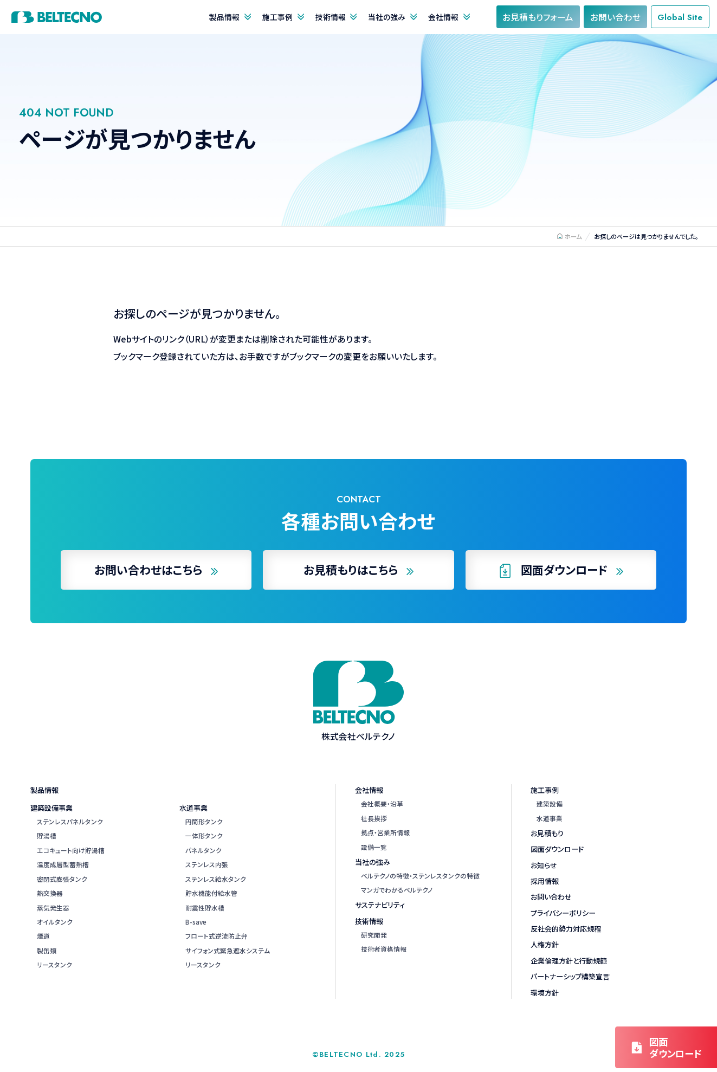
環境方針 (545, 992)
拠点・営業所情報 (385, 832)
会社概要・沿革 (382, 803)
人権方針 (545, 944)
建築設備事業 (51, 808)
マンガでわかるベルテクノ (396, 889)
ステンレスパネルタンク (70, 821)
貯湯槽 (46, 835)
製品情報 (224, 16)
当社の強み (386, 16)
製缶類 (46, 950)
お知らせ (544, 865)
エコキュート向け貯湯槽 (71, 850)
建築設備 (550, 803)
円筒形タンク (204, 821)
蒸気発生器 (53, 907)
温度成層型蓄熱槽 (63, 864)
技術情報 (330, 16)
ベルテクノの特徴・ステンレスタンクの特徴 (420, 875)
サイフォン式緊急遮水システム (227, 950)
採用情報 (545, 881)
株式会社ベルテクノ (56, 17)
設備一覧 (374, 846)
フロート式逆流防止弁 (216, 935)
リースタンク (54, 964)
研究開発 (374, 934)
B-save (195, 921)
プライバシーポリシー (563, 913)
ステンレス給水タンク (215, 878)
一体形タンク (204, 835)
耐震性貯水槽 (204, 907)
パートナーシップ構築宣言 (570, 976)
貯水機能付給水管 (211, 892)
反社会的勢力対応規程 (566, 929)
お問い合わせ (551, 897)
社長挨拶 (374, 818)
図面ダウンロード (557, 849)
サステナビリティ (380, 905)
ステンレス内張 (206, 864)
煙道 (43, 935)
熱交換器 (50, 892)
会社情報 (443, 16)
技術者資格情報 (383, 948)
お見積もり (547, 833)
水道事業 (193, 808)
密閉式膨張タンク (62, 878)
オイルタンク (55, 921)
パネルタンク (203, 850)
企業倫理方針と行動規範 (569, 960)
